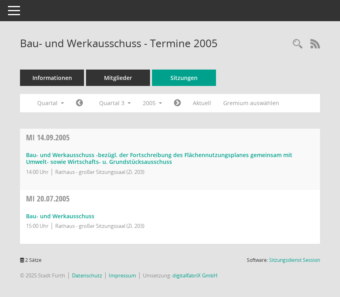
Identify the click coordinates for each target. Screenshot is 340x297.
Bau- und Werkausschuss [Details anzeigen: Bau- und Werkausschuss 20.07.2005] (60, 216)
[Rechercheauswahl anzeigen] (297, 44)
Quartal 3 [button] (115, 103)
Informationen (52, 78)
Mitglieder (118, 78)
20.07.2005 (48, 198)
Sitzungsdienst (294, 260)
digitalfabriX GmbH (195, 275)
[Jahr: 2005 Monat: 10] (177, 103)
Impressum (122, 275)
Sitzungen (184, 78)
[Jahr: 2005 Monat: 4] (79, 103)
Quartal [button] (50, 103)
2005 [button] (152, 103)
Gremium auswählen (251, 103)
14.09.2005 (48, 137)
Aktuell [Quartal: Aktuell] (202, 103)
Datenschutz (87, 275)
